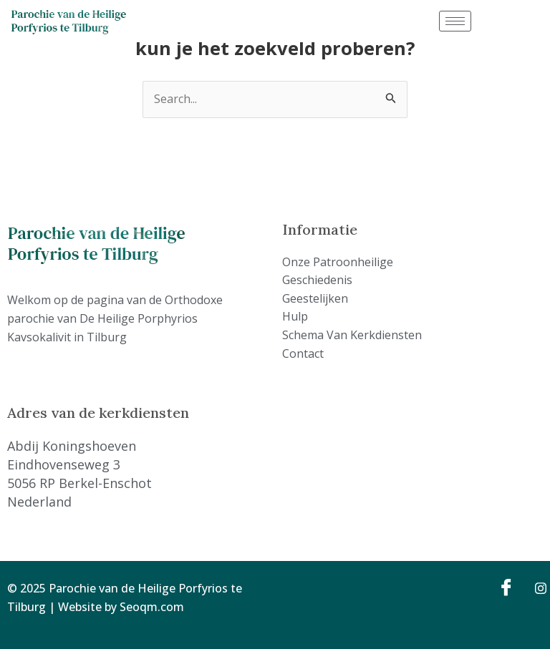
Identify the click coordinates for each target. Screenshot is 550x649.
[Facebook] (504, 586)
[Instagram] (535, 586)
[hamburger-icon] (455, 21)
